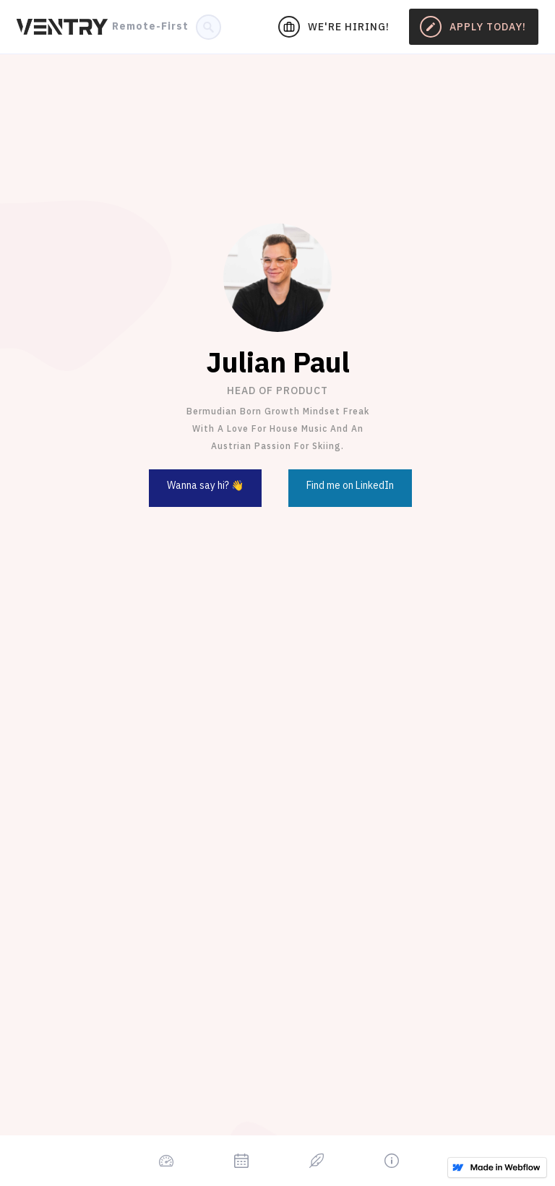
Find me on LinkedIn (350, 485)
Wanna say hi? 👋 (205, 485)
